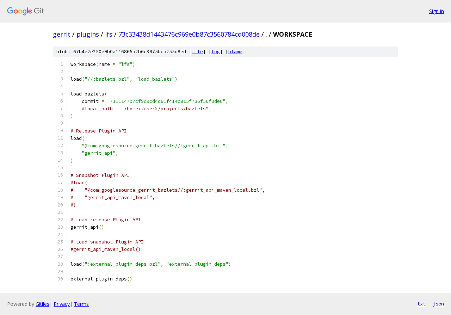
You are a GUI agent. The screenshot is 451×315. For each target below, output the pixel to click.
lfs (108, 34)
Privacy (62, 304)
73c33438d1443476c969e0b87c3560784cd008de (189, 34)
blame (235, 52)
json (438, 304)
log (215, 52)
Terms (81, 304)
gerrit (61, 34)
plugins (87, 34)
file (197, 52)
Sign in (436, 11)
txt (421, 304)
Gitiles (42, 304)
